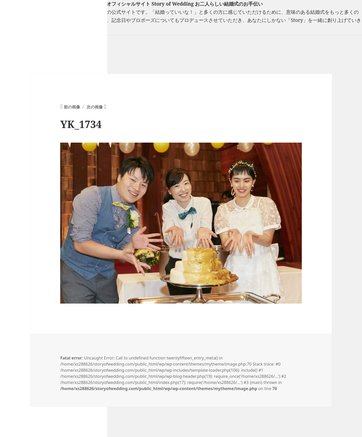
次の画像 (94, 107)
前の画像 (72, 107)
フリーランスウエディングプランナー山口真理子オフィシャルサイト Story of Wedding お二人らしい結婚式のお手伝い (131, 4)
